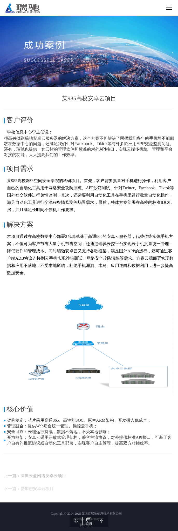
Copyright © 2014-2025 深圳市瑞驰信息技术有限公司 (86, 513)
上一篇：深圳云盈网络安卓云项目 (35, 488)
